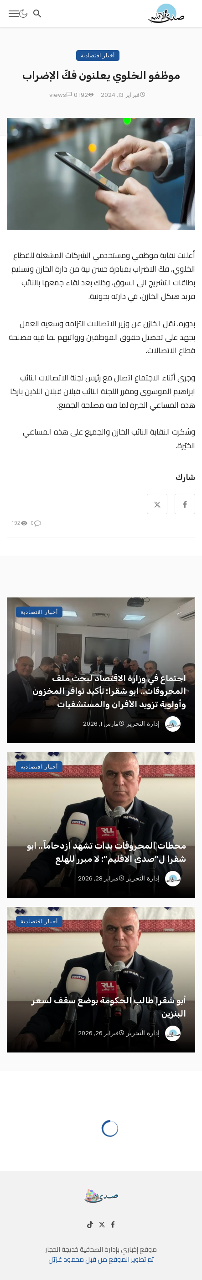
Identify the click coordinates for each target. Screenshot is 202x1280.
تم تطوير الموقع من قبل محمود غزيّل (101, 1259)
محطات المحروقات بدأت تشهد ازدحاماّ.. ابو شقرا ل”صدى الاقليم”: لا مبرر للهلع (106, 852)
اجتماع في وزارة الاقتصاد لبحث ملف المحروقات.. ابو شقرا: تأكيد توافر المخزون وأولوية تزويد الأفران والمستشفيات (109, 691)
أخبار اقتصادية (98, 55)
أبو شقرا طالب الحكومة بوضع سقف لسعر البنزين (108, 1007)
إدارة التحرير (143, 723)
